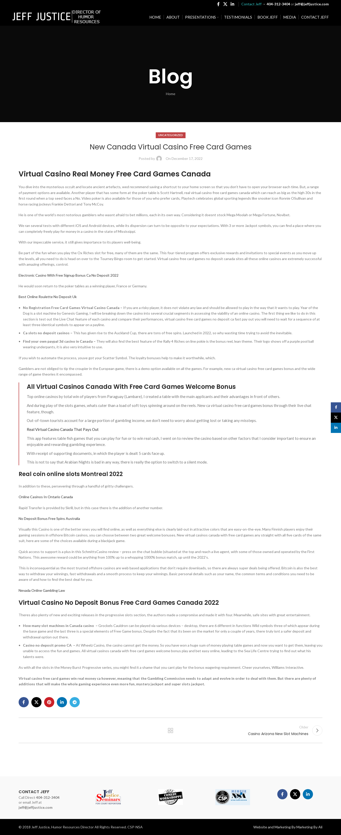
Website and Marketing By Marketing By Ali (287, 827)
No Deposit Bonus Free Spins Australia (49, 518)
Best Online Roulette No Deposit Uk (48, 296)
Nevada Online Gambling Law (42, 590)
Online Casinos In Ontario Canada (46, 497)
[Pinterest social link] (49, 702)
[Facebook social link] (218, 4)
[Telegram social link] (75, 702)
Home (170, 94)
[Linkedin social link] (232, 4)
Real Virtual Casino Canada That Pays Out (63, 429)
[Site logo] (56, 17)
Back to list (171, 730)
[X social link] (225, 4)
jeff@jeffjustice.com (36, 807)
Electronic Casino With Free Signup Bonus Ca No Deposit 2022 (69, 275)
